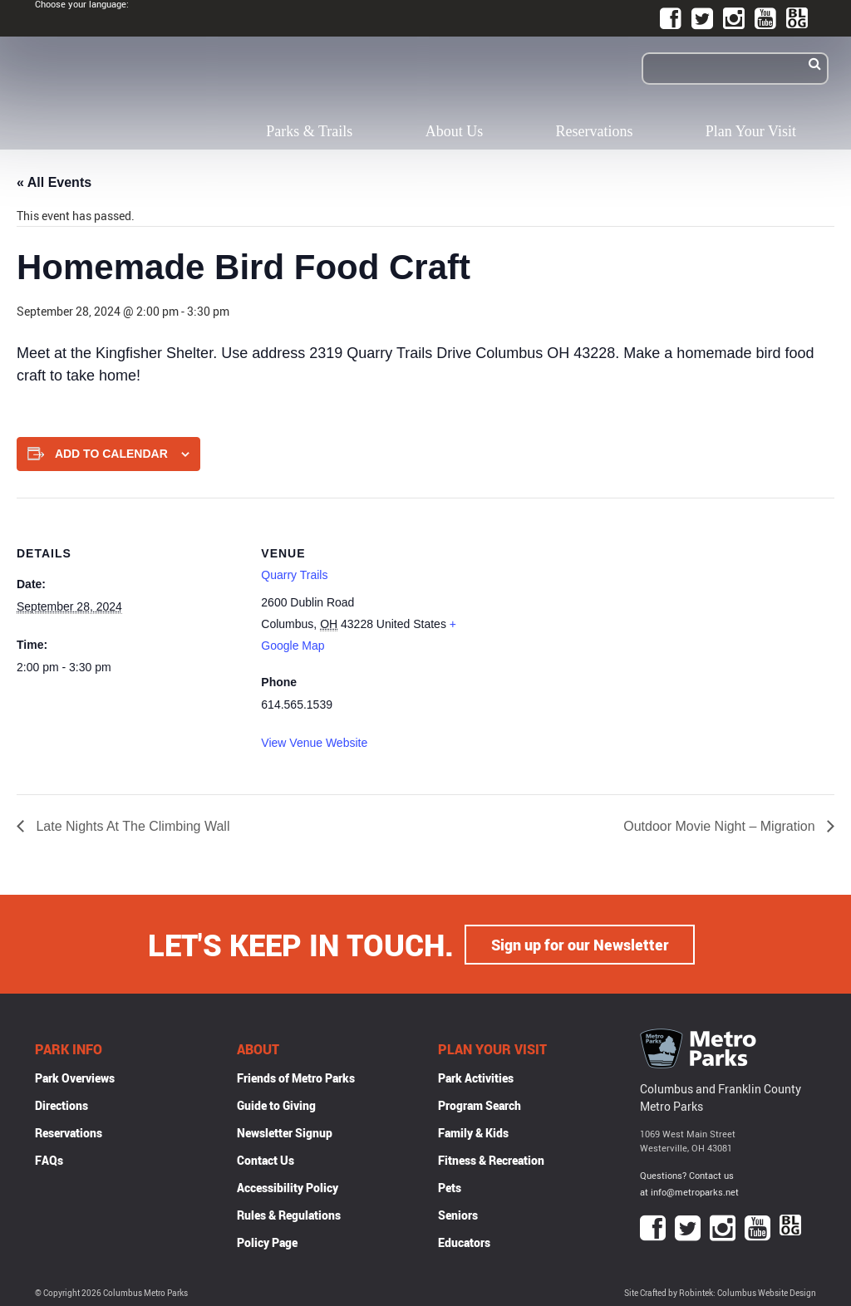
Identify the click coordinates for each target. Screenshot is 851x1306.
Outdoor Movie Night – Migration (721, 826)
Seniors (458, 1214)
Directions (61, 1104)
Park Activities (476, 1077)
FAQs (49, 1159)
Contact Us (265, 1159)
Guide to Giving (276, 1104)
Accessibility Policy (287, 1187)
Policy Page (267, 1242)
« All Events (54, 182)
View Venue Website (314, 742)
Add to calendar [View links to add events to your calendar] (111, 453)
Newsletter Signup (284, 1132)
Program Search (479, 1104)
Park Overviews (75, 1077)
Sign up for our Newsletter (580, 944)
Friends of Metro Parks (296, 1077)
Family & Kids (473, 1132)
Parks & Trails (309, 131)
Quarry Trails (294, 575)
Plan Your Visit (751, 131)
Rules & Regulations (289, 1214)
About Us (455, 131)
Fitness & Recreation (491, 1159)
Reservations (594, 131)
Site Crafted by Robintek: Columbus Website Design (720, 1292)
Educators (464, 1242)
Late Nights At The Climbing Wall (130, 826)
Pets (449, 1187)
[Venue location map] (593, 612)
